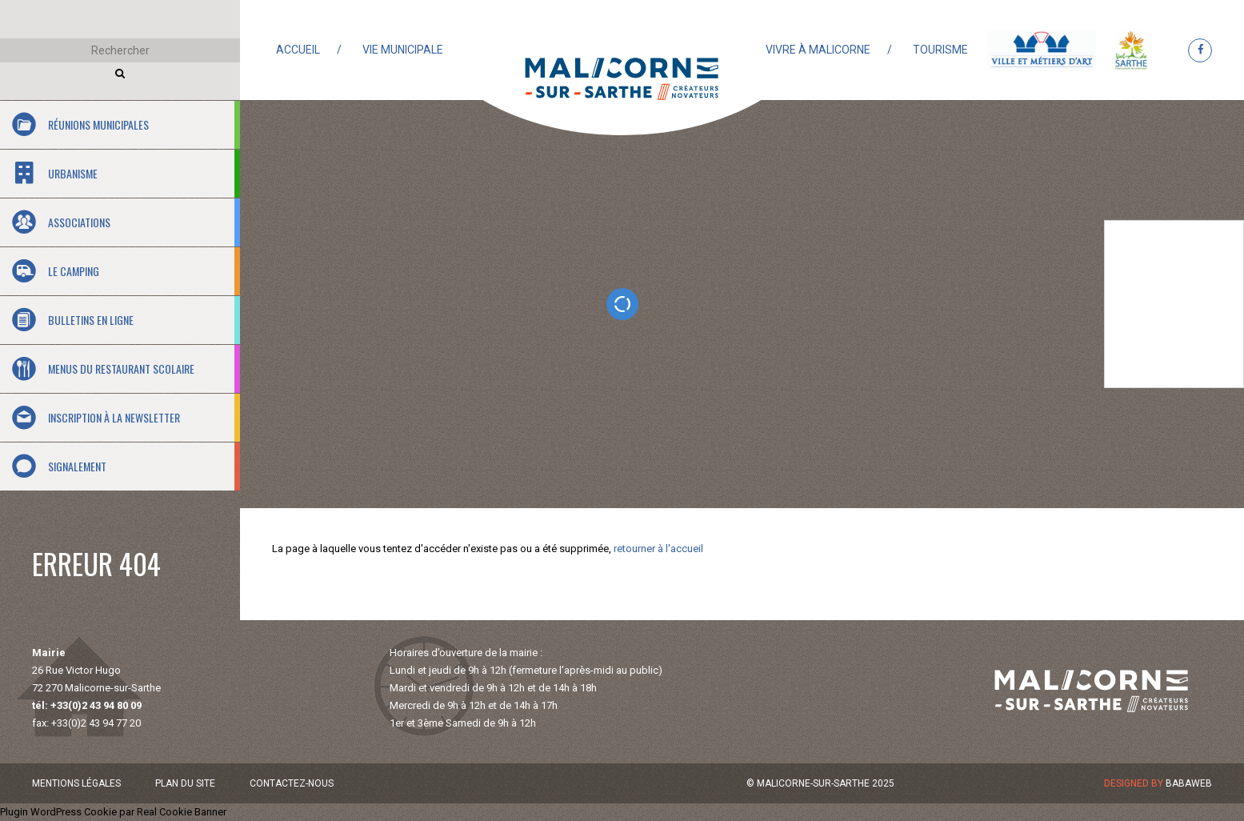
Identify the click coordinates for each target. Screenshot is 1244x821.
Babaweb (1189, 783)
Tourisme (940, 49)
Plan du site (185, 783)
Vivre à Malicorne (818, 49)
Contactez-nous (292, 783)
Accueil (298, 49)
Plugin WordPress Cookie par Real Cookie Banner (113, 812)
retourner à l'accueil (658, 549)
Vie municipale (402, 49)
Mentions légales (76, 783)
